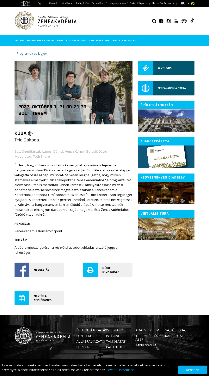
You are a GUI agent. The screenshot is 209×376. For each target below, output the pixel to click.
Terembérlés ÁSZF (146, 337)
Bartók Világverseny (140, 3)
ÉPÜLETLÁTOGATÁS (157, 105)
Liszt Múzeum (66, 3)
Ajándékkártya (155, 141)
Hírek (60, 40)
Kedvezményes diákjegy (163, 177)
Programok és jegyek (41, 40)
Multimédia (112, 40)
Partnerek (115, 347)
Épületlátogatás (91, 330)
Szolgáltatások (76, 40)
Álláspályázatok (91, 341)
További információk (121, 370)
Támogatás (96, 40)
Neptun (82, 347)
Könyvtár (53, 3)
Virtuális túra (155, 213)
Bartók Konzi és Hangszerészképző (110, 3)
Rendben (192, 370)
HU (183, 3)
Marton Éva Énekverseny (164, 3)
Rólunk (20, 40)
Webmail (113, 330)
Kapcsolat (129, 40)
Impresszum (145, 345)
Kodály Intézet (83, 3)
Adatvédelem (147, 330)
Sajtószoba (175, 330)
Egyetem (42, 3)
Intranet (114, 336)
